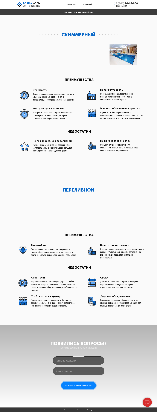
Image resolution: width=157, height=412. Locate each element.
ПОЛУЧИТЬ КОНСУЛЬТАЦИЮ (78, 385)
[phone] (78, 371)
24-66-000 (127, 3)
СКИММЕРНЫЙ (71, 4)
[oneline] (78, 360)
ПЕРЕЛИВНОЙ (87, 4)
